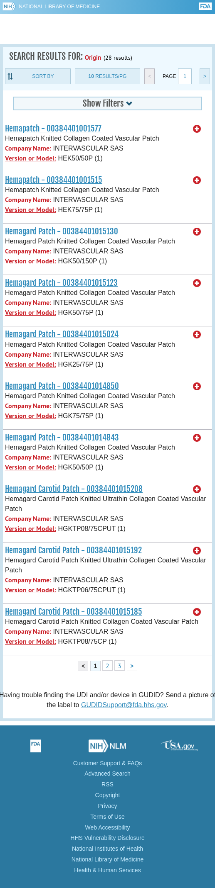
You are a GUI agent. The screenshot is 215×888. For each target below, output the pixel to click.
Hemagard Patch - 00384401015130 (61, 231)
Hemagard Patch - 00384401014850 (62, 386)
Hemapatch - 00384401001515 (53, 180)
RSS (107, 784)
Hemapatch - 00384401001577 (53, 129)
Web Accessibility (107, 827)
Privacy (107, 806)
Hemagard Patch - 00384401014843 (62, 438)
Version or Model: (30, 158)
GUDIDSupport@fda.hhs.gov (123, 704)
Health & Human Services (107, 870)
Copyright (107, 795)
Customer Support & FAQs (107, 763)
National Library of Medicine (59, 7)
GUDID (107, 29)
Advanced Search (107, 773)
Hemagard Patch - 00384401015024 (62, 334)
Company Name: (28, 148)
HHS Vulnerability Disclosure (107, 837)
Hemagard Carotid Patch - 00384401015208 (74, 489)
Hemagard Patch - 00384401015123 (61, 283)
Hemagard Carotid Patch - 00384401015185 (73, 612)
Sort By (43, 76)
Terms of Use (107, 816)
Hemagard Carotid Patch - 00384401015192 (73, 550)
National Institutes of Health (107, 848)
